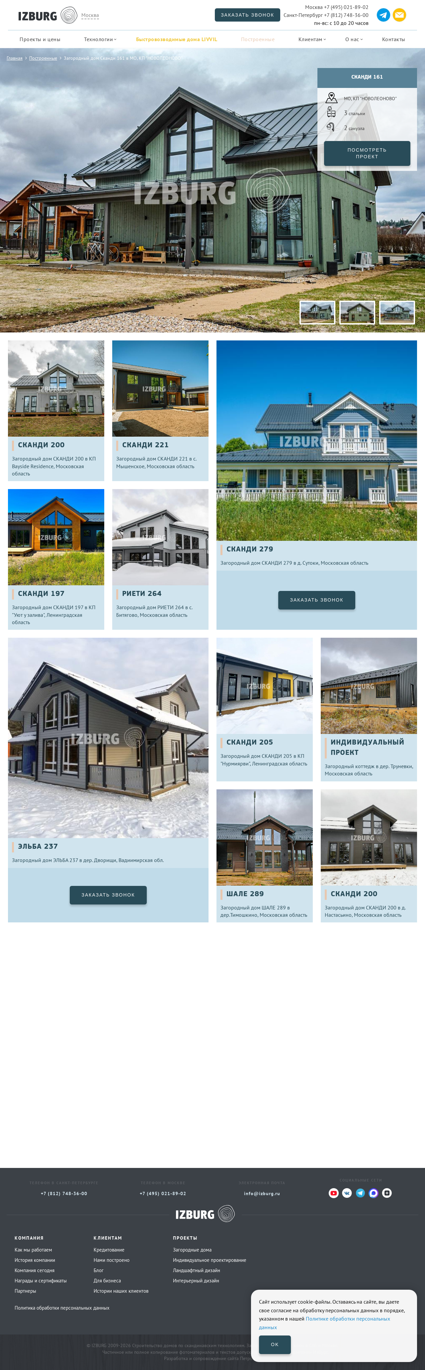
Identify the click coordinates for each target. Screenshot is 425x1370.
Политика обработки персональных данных (62, 1308)
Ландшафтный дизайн (196, 1270)
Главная (15, 58)
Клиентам (310, 39)
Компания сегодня (34, 1270)
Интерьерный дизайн (196, 1280)
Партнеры (25, 1291)
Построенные (258, 39)
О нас (352, 39)
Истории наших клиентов (121, 1291)
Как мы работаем (33, 1250)
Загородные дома (192, 1250)
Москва (90, 15)
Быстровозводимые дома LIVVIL (176, 39)
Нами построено (111, 1260)
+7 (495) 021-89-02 (337, 7)
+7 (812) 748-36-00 (326, 15)
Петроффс (250, 1358)
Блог (99, 1270)
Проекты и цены (40, 39)
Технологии (98, 39)
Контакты (393, 39)
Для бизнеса (107, 1280)
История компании (35, 1260)
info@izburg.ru (262, 1193)
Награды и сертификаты (41, 1280)
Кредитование (109, 1250)
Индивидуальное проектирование (209, 1260)
